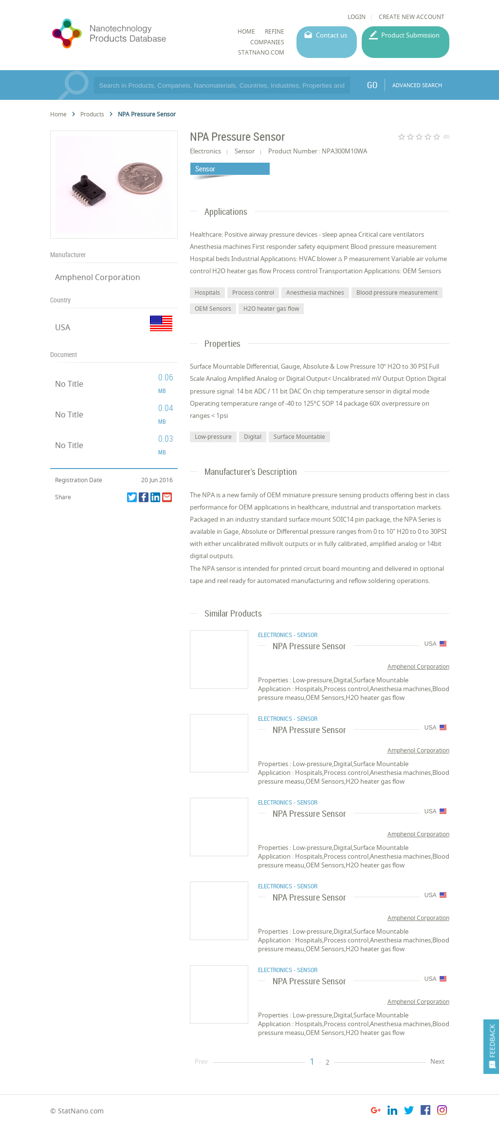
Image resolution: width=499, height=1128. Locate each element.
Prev (201, 1061)
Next (437, 1061)
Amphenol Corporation (97, 277)
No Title (69, 383)
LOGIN (357, 17)
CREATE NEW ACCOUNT (411, 17)
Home (58, 114)
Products (92, 114)
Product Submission (410, 35)
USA (62, 327)
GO (372, 85)
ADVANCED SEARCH (417, 85)
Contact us (331, 35)
